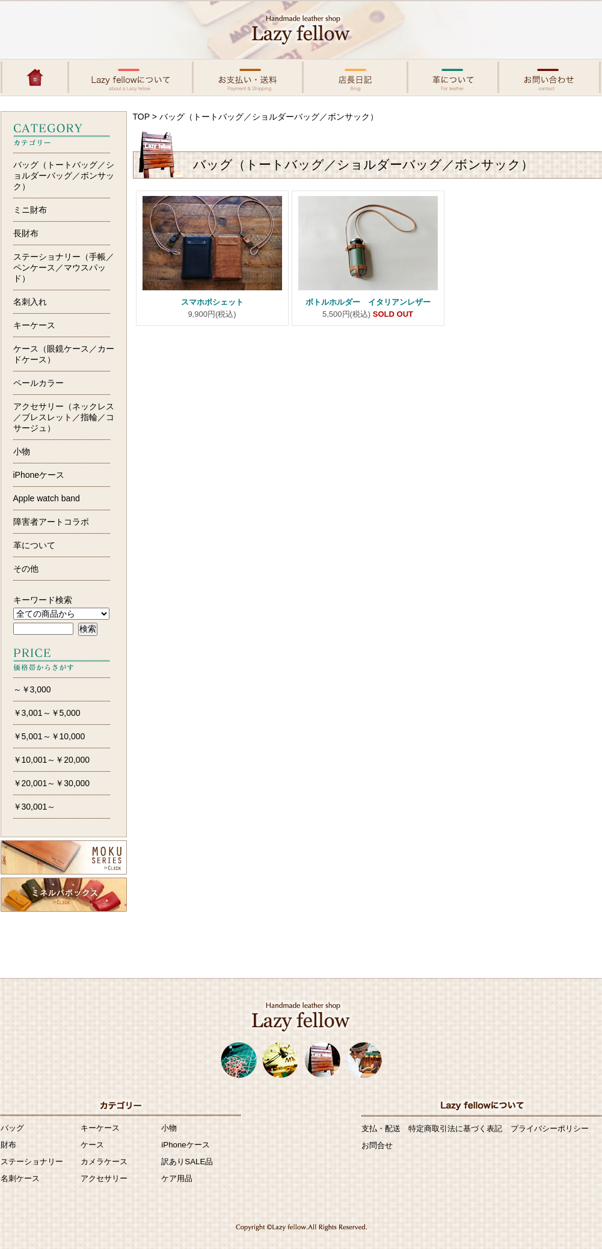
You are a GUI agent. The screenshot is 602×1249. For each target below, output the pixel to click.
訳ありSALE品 (187, 1161)
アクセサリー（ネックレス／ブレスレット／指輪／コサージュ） (63, 417)
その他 (25, 568)
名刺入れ (30, 302)
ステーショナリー (32, 1161)
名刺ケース (20, 1178)
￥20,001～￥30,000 (51, 783)
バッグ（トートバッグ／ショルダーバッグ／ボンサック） (63, 175)
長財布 (25, 233)
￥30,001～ (34, 806)
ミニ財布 (30, 210)
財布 (8, 1144)
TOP (141, 116)
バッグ (12, 1127)
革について (34, 545)
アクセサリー (104, 1178)
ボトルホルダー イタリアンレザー (368, 302)
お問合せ (377, 1145)
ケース (92, 1144)
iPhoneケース (39, 475)
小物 (21, 451)
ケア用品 (176, 1178)
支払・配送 (381, 1128)
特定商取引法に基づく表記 (455, 1128)
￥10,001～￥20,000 (51, 760)
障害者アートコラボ (51, 522)
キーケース (34, 325)
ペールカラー (38, 383)
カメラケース (104, 1161)
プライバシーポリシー (550, 1128)
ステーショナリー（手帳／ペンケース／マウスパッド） (63, 267)
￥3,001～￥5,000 (47, 713)
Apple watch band (46, 498)
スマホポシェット (216, 302)
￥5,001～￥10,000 (49, 736)
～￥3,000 (32, 689)
